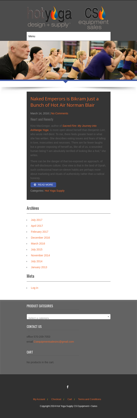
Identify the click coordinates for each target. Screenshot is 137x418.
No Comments (59, 113)
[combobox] (69, 316)
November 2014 (40, 255)
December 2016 (40, 237)
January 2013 (39, 267)
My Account (39, 399)
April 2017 (37, 225)
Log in (34, 287)
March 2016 (38, 243)
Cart (69, 399)
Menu (32, 36)
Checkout (56, 399)
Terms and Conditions (89, 399)
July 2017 (36, 219)
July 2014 (36, 261)
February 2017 (39, 231)
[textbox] (68, 318)
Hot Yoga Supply (55, 190)
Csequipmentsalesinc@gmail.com (54, 341)
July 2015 (36, 249)
